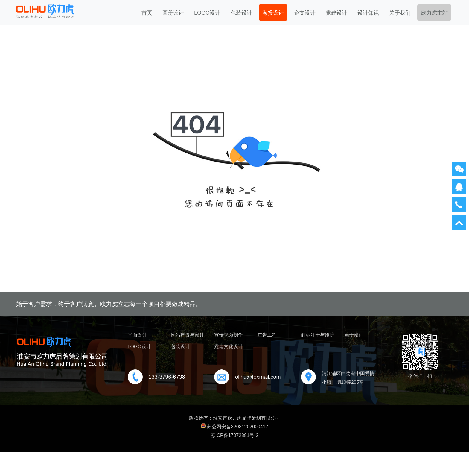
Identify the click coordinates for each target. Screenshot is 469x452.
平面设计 (137, 334)
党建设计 (336, 13)
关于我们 (400, 13)
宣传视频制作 (228, 334)
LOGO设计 (207, 13)
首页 (146, 13)
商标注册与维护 (317, 334)
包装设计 (241, 13)
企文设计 (305, 13)
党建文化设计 (228, 346)
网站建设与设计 (187, 334)
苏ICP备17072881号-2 (234, 435)
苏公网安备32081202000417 (237, 426)
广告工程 (267, 334)
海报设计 (273, 13)
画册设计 (173, 13)
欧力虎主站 (434, 13)
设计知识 (368, 13)
